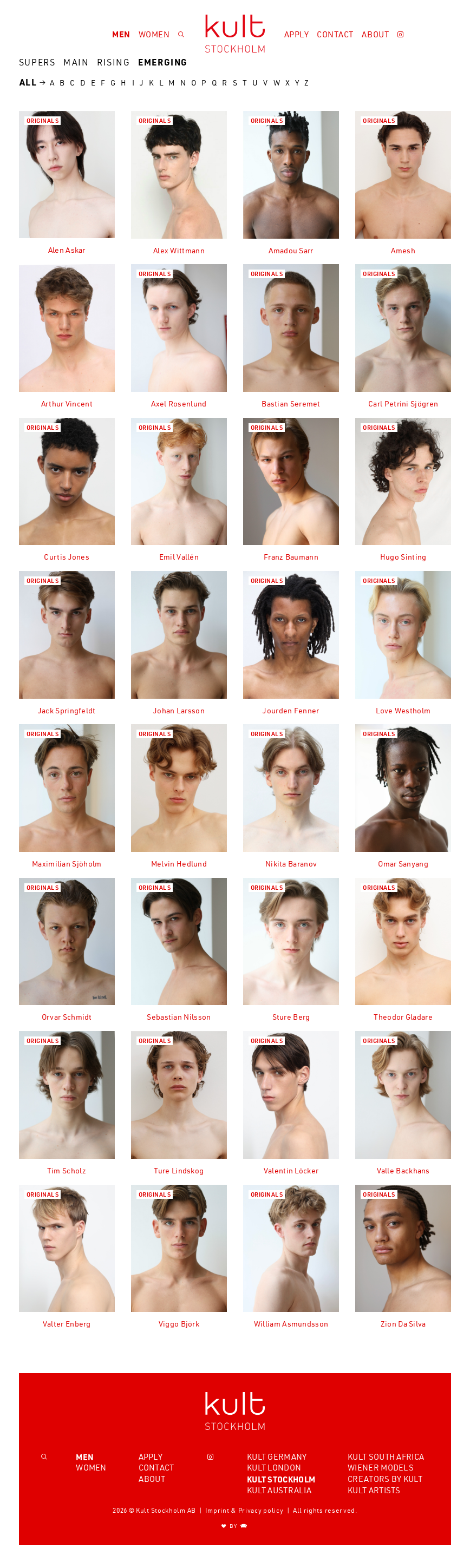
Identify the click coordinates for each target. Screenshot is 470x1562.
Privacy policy (261, 1510)
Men (121, 34)
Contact (335, 34)
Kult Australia (279, 1490)
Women (154, 34)
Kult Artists (374, 1490)
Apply (296, 34)
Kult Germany (277, 1457)
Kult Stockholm (281, 1479)
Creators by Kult (385, 1479)
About (375, 34)
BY (235, 1526)
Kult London (274, 1468)
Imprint (217, 1510)
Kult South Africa (386, 1457)
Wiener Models (381, 1468)
